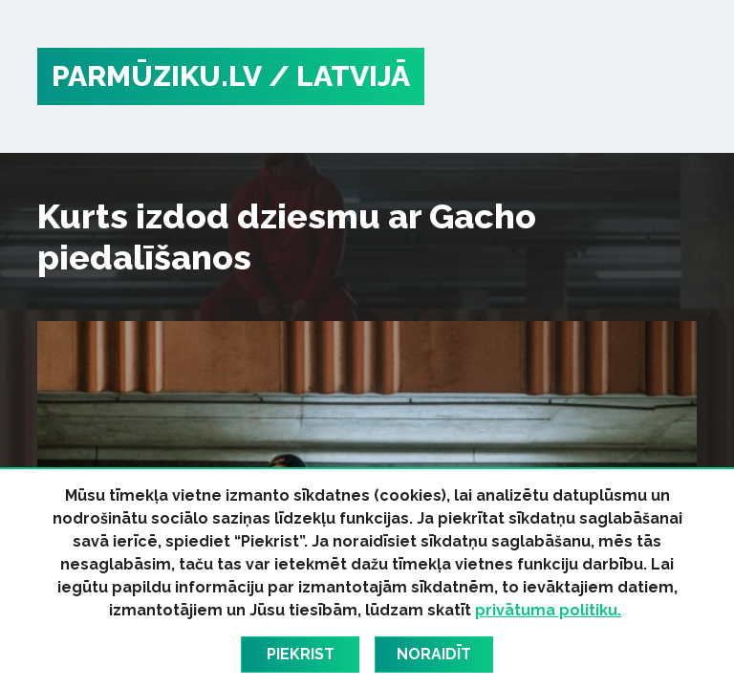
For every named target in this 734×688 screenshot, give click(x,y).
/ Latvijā (339, 76)
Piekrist (301, 654)
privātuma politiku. (548, 610)
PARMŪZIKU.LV (157, 76)
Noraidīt (434, 654)
